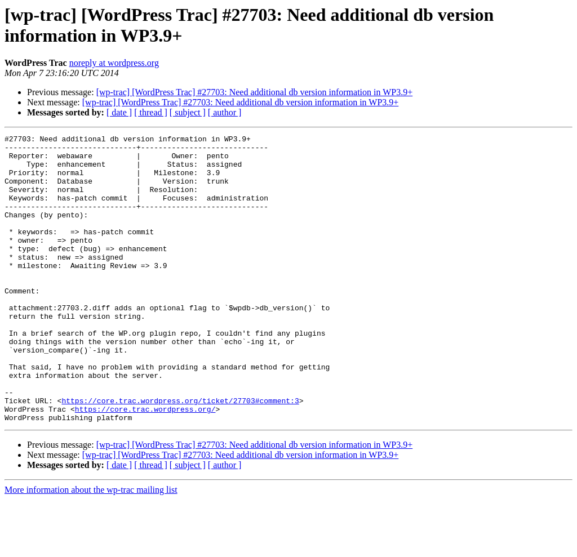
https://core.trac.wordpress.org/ (145, 465)
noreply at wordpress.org (114, 63)
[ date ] (119, 112)
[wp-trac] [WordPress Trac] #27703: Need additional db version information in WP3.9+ (254, 92)
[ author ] (225, 112)
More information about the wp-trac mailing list (91, 547)
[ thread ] (150, 112)
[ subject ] (188, 112)
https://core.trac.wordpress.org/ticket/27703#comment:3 (180, 454)
